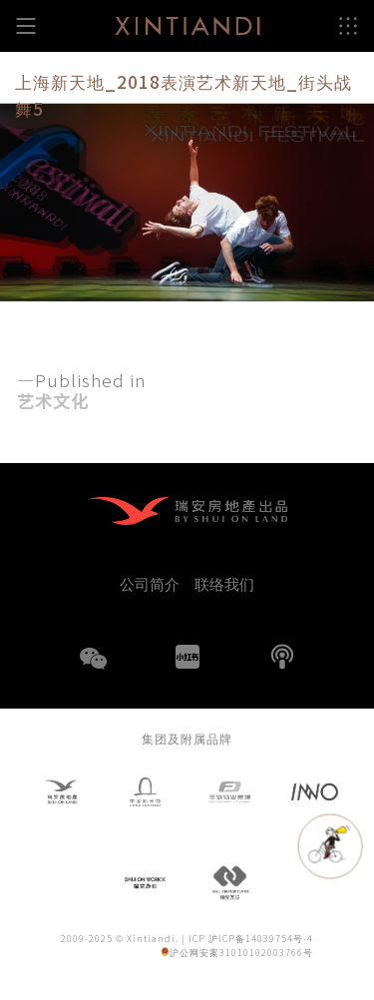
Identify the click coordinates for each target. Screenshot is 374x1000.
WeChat (93, 671)
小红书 (187, 657)
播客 (282, 657)
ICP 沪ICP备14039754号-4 (250, 938)
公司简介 (150, 583)
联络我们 (224, 583)
